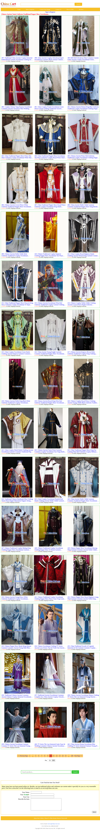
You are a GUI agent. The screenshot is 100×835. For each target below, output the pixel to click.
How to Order (70, 9)
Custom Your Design (45, 9)
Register (52, 12)
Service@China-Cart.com (54, 826)
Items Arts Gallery (39, 820)
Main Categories (30, 9)
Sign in (47, 12)
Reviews (81, 9)
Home (19, 9)
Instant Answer (57, 820)
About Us (47, 820)
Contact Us (58, 9)
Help (51, 820)
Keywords (64, 820)
